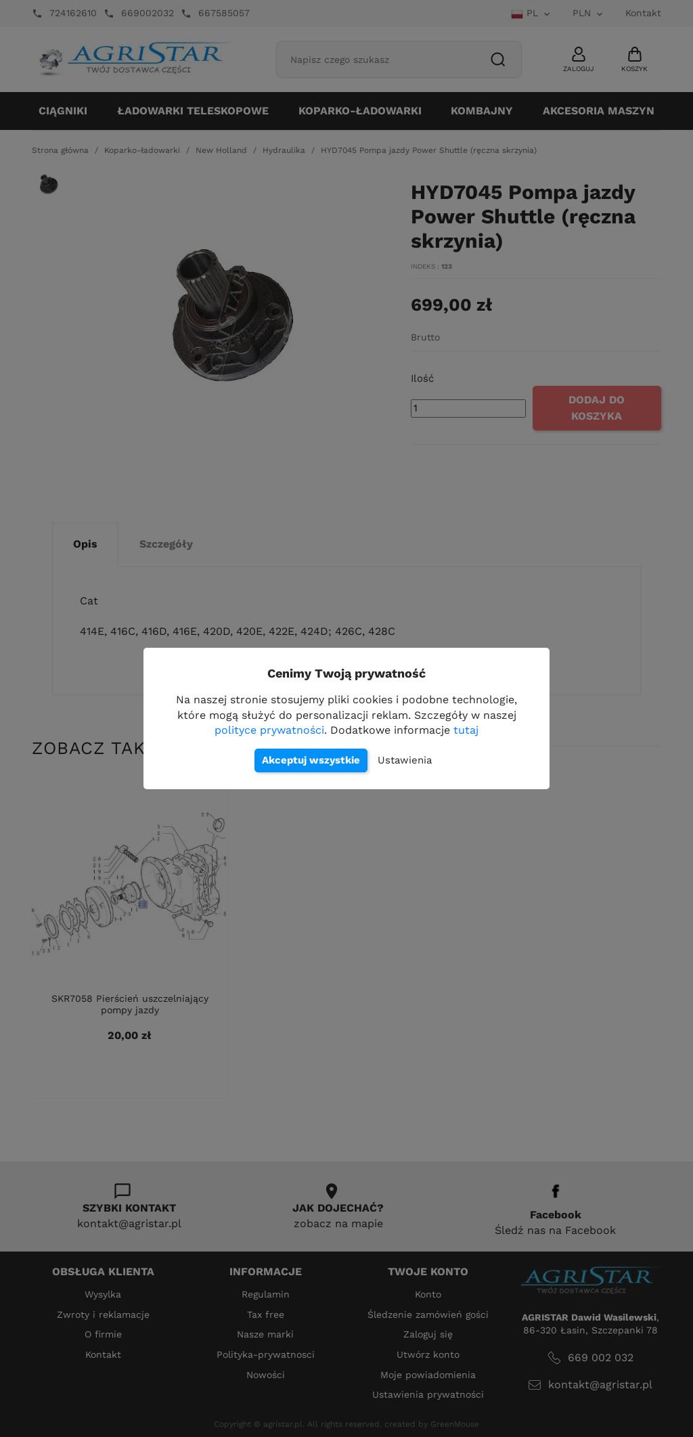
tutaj (465, 730)
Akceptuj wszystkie (311, 760)
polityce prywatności (269, 730)
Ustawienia (405, 760)
